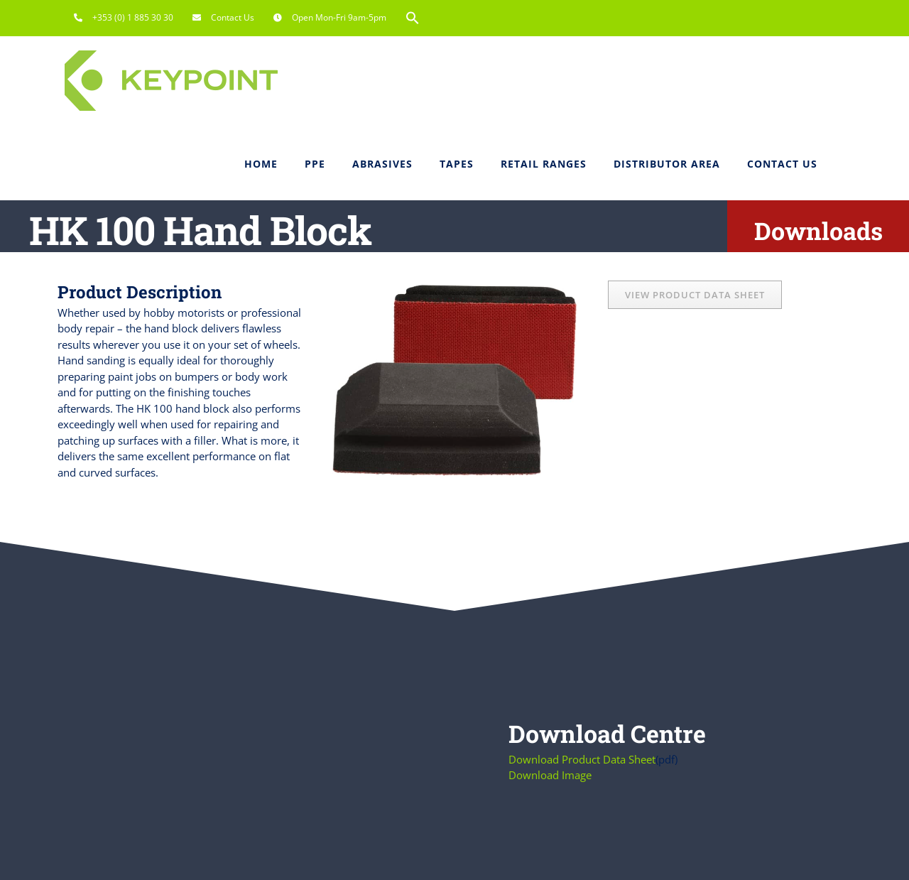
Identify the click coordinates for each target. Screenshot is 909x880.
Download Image (550, 775)
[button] (412, 18)
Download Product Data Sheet (581, 759)
